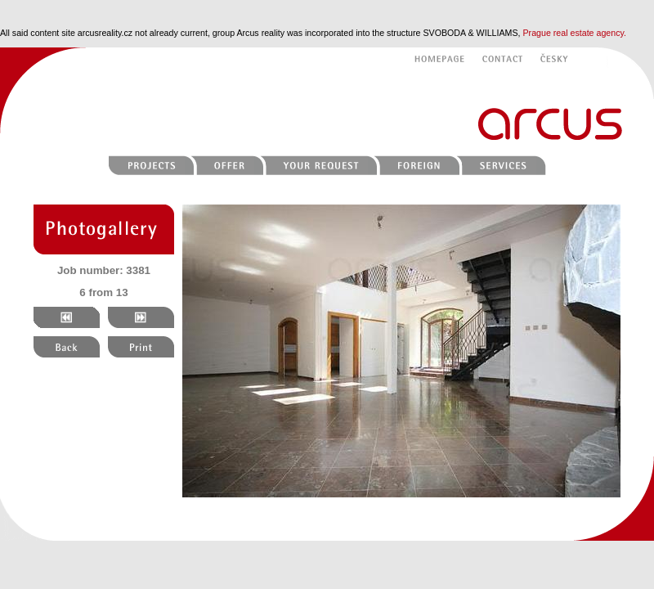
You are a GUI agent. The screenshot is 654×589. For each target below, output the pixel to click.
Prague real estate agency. (574, 33)
